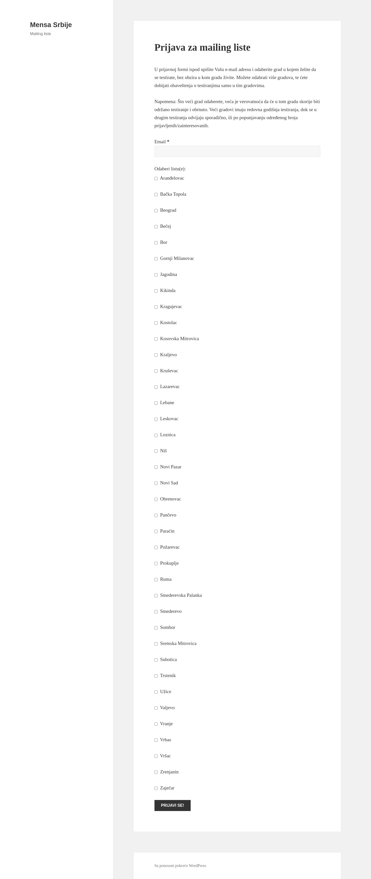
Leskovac (166, 418)
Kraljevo (165, 354)
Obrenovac (167, 498)
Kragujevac (168, 306)
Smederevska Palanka (178, 595)
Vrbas (162, 739)
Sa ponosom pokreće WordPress (180, 865)
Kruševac (166, 370)
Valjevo (164, 707)
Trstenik (165, 675)
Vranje (163, 723)
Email (162, 141)
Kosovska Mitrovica (176, 338)
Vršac (162, 755)
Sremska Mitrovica (175, 643)
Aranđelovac (169, 178)
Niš (160, 450)
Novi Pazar (168, 466)
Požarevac (167, 547)
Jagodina (165, 274)
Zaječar (164, 787)
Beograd (165, 210)
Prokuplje (166, 563)
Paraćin (164, 531)
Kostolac (165, 322)
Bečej (162, 226)
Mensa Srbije (51, 25)
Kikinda (165, 290)
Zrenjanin (166, 771)
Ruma (163, 579)
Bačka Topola (170, 194)
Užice (162, 691)
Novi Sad (166, 482)
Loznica (165, 434)
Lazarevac (167, 386)
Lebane (164, 402)
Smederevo (168, 611)
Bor (160, 242)
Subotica (165, 659)
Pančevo (165, 515)
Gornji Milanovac (174, 258)
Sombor (164, 627)
